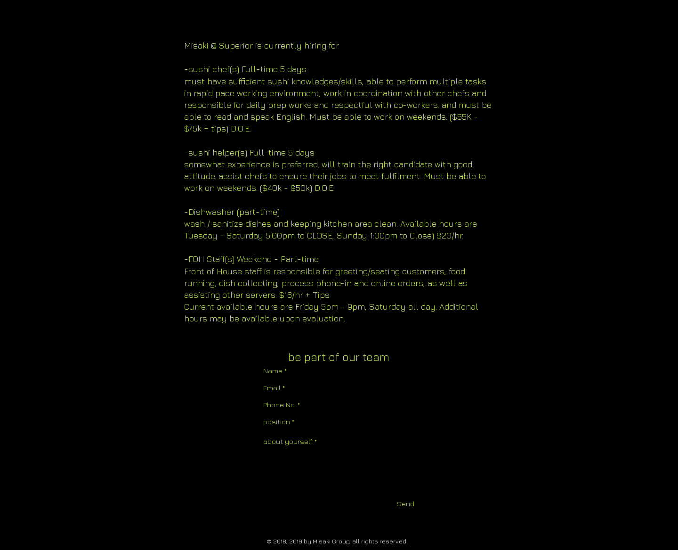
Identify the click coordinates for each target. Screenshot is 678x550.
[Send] (406, 503)
